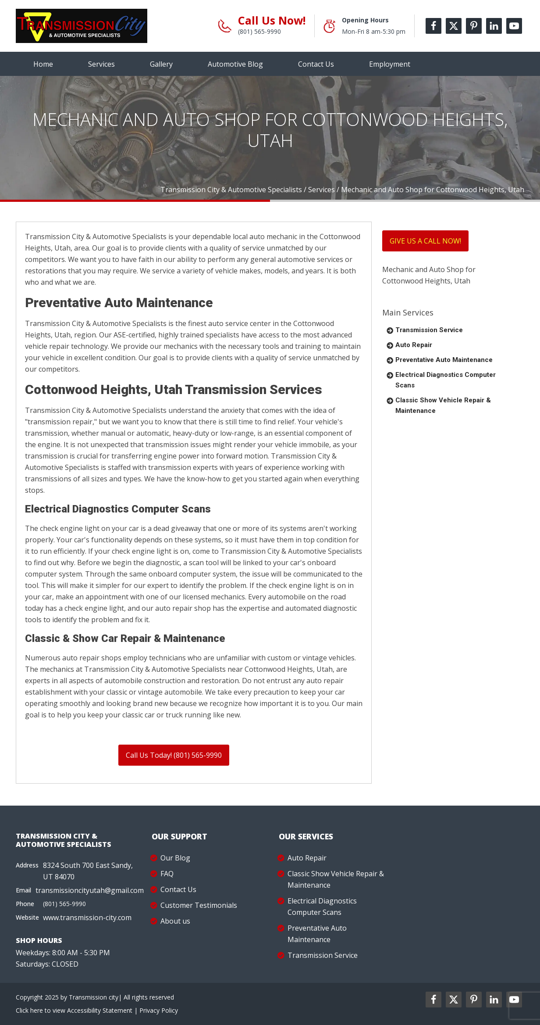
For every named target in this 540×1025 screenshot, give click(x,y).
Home (43, 64)
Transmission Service (429, 330)
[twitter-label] (454, 26)
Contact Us (316, 64)
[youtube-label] (514, 26)
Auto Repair (413, 345)
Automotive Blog (235, 64)
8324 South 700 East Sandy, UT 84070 (88, 871)
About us (175, 921)
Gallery (161, 64)
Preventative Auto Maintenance (444, 360)
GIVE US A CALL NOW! (425, 241)
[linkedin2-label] (494, 999)
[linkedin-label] (494, 26)
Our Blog (175, 858)
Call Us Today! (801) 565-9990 (174, 755)
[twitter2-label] (454, 999)
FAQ (167, 873)
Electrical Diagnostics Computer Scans (445, 380)
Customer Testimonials (198, 905)
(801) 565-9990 (259, 31)
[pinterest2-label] (474, 999)
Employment (389, 64)
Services (101, 64)
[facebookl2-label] (433, 999)
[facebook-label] (433, 26)
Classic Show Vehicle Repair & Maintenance (443, 405)
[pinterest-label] (474, 26)
